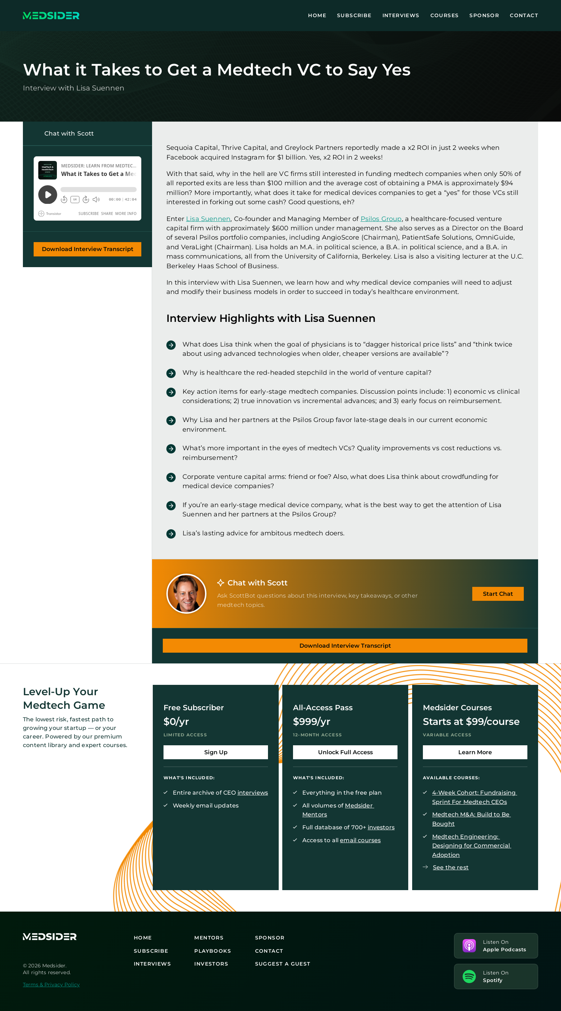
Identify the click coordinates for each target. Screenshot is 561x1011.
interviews (253, 792)
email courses (360, 840)
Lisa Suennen (208, 218)
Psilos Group (381, 218)
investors (381, 827)
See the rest (451, 867)
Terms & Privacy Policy (51, 984)
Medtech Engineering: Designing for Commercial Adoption (471, 845)
